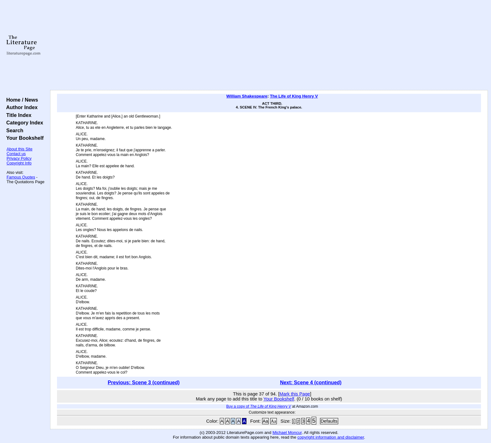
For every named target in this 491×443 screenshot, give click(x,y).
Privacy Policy (19, 158)
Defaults (329, 421)
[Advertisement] (269, 45)
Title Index (17, 115)
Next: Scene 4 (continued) (310, 382)
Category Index (23, 122)
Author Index (20, 107)
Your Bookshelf (23, 138)
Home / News (20, 100)
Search (13, 130)
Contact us (16, 153)
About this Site (20, 149)
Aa (265, 421)
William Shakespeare (246, 96)
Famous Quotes (21, 177)
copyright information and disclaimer (330, 437)
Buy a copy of (258, 406)
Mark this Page (294, 393)
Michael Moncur (287, 432)
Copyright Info (19, 163)
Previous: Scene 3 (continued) (143, 382)
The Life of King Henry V (294, 96)
